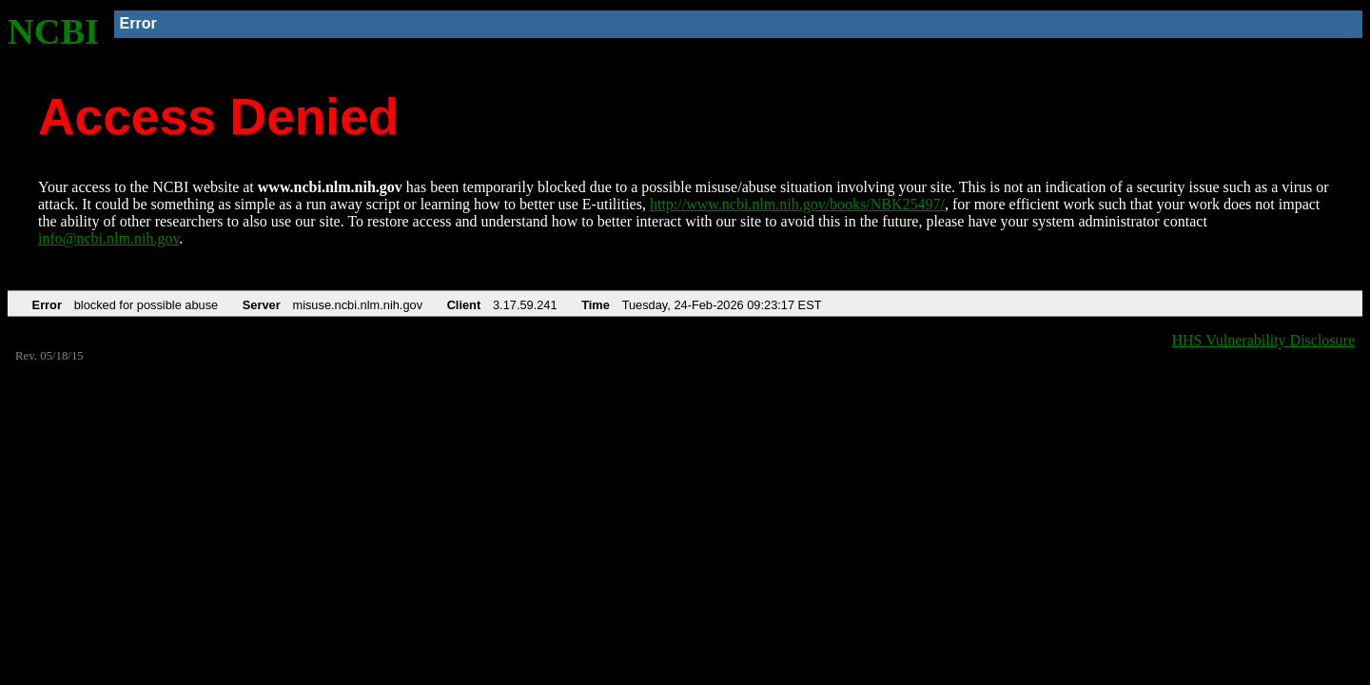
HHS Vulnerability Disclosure (1264, 340)
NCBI (53, 31)
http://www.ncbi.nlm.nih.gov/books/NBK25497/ (797, 204)
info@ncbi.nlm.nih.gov (108, 238)
